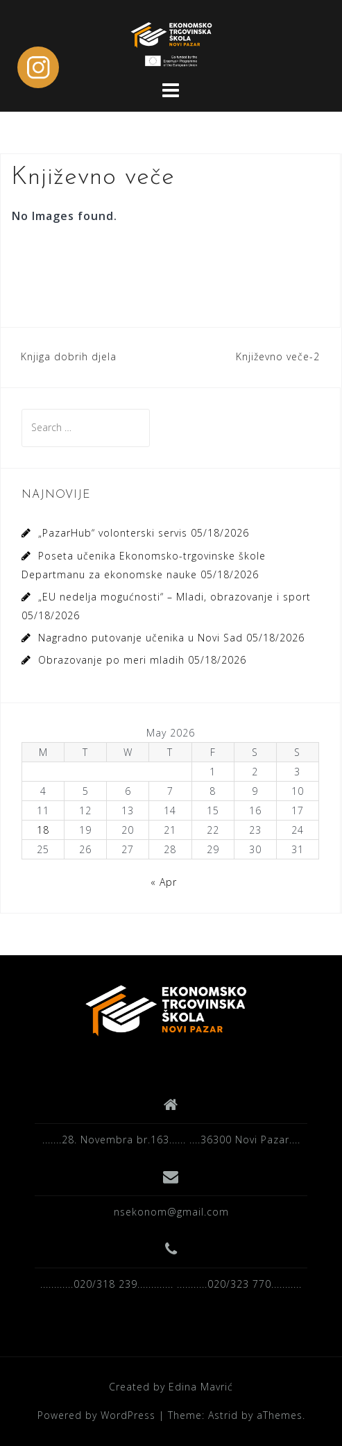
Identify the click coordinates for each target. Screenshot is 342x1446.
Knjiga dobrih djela (69, 356)
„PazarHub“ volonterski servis (112, 532)
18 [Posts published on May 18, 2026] (43, 830)
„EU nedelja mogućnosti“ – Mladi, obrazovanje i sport (174, 596)
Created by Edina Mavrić (171, 1386)
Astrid (223, 1415)
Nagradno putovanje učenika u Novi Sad (140, 637)
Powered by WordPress (96, 1415)
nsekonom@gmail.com (171, 1211)
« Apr (164, 882)
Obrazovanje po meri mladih (111, 659)
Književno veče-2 (278, 356)
